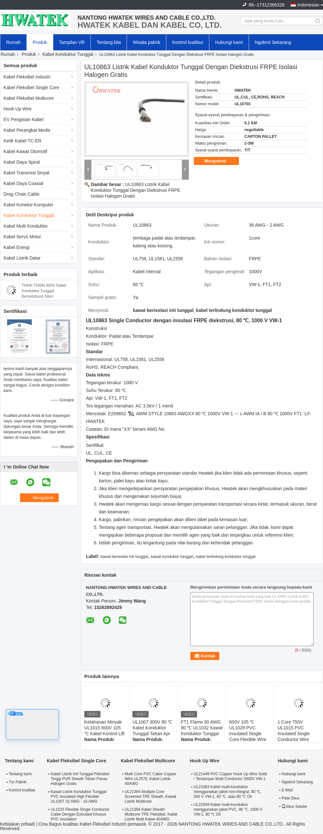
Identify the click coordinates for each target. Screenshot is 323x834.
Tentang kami (20, 774)
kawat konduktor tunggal (172, 556)
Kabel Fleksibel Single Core (31, 87)
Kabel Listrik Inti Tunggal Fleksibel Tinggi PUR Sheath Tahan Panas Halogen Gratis (80, 779)
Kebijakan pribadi (17, 824)
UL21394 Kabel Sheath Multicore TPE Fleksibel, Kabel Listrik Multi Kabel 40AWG (151, 814)
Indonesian (308, 4)
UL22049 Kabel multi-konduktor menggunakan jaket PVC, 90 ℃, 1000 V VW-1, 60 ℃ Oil (227, 809)
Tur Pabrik (17, 782)
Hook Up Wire (18, 108)
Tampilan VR (72, 42)
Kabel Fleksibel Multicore (29, 98)
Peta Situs (290, 798)
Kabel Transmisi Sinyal (26, 172)
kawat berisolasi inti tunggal (124, 556)
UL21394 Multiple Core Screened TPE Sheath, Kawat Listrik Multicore (150, 796)
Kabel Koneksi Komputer (28, 204)
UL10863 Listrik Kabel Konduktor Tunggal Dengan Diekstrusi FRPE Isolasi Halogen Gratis (135, 190)
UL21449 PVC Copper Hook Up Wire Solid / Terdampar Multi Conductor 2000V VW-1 (230, 776)
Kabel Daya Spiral (22, 162)
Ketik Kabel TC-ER (22, 140)
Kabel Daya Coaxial (23, 183)
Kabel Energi (16, 247)
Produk (40, 42)
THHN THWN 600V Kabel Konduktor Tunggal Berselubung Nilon (44, 291)
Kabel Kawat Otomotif (25, 151)
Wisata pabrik (146, 42)
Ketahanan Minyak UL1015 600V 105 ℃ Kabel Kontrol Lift (104, 727)
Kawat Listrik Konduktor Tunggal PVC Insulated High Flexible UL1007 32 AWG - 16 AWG (78, 796)
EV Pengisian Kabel (24, 119)
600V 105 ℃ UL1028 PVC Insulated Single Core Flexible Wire (247, 730)
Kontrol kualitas (187, 42)
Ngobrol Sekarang (273, 42)
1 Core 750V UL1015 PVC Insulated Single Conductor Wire (293, 730)
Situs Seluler (294, 806)
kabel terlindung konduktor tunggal (225, 556)
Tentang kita (109, 42)
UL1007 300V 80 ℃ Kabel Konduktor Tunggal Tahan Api (152, 727)
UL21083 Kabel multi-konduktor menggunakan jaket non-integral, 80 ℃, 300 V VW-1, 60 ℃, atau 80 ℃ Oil (227, 792)
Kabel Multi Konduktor (26, 226)
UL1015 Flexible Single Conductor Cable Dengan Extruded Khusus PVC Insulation (80, 814)
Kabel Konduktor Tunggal (68, 54)
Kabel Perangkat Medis (27, 130)
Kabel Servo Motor (22, 236)
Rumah (13, 42)
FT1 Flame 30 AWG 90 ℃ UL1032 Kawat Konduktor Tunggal (202, 727)
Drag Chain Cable (21, 194)
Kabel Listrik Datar (22, 258)
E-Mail (287, 790)
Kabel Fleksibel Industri (27, 76)
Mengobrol (219, 161)
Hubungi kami (229, 42)
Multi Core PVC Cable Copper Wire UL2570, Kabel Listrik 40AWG (150, 779)
